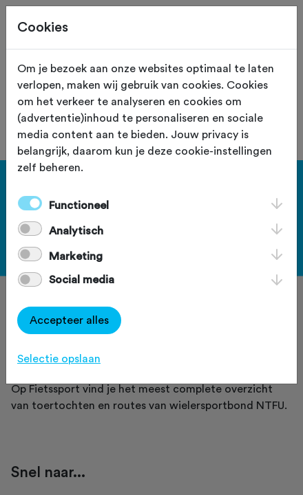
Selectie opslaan (59, 358)
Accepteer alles (69, 320)
